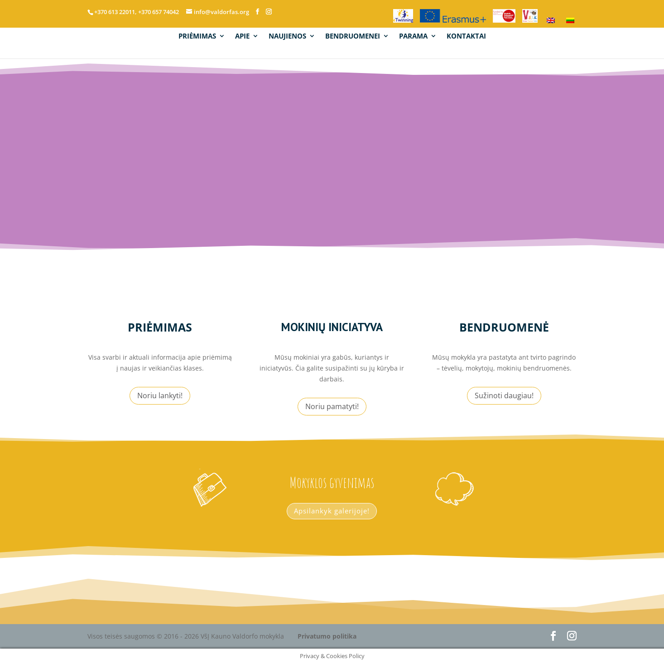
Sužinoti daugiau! (504, 395)
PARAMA (413, 37)
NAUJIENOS (287, 37)
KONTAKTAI (466, 37)
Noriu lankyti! (160, 395)
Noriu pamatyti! (332, 406)
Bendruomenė (504, 327)
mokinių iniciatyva (332, 327)
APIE (242, 37)
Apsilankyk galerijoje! (332, 510)
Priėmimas (160, 327)
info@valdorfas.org (446, 152)
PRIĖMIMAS (197, 37)
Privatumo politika (327, 636)
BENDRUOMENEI (352, 37)
